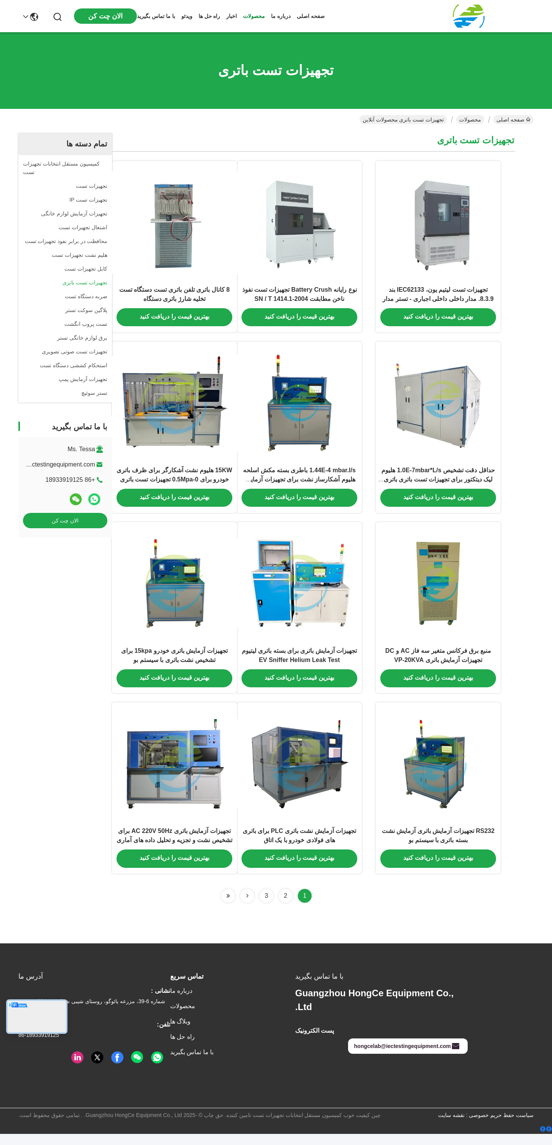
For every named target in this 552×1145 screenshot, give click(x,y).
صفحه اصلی (311, 16)
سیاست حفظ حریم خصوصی (501, 1126)
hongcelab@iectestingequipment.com (407, 1057)
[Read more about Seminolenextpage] (247, 907)
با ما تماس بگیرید (156, 16)
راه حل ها (209, 16)
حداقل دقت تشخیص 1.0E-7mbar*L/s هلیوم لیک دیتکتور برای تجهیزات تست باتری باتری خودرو (438, 484)
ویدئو (186, 16)
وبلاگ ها (180, 1032)
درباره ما (281, 16)
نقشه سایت (451, 1126)
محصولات (254, 16)
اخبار (231, 16)
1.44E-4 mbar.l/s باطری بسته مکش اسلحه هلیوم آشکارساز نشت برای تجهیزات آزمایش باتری (299, 484)
